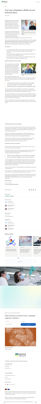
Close (35, 402)
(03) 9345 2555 (7, 366)
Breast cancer (7, 196)
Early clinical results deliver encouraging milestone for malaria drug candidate (25, 251)
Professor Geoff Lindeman (13, 41)
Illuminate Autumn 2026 (9, 347)
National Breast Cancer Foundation (11, 175)
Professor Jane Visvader (23, 41)
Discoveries (12, 196)
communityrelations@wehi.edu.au (12, 184)
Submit (28, 324)
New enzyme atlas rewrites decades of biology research (11, 250)
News (6, 6)
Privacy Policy (27, 401)
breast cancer (16, 71)
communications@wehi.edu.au (9, 216)
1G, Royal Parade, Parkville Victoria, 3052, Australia (8, 364)
